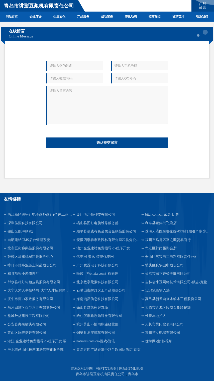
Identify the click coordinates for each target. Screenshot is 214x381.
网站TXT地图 (105, 368)
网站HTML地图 (131, 368)
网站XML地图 (82, 368)
